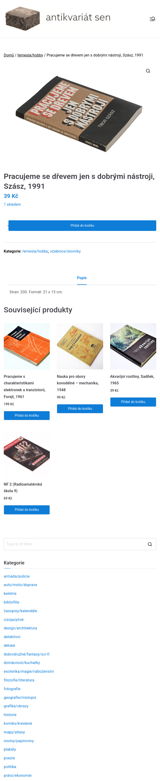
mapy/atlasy (14, 732)
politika (10, 767)
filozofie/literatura (19, 680)
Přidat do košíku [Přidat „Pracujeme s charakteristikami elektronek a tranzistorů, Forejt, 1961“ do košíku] (27, 415)
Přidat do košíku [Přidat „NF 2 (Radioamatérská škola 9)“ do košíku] (27, 509)
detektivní (12, 637)
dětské (9, 645)
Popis (82, 278)
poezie (9, 758)
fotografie (12, 689)
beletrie (10, 593)
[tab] (82, 280)
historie (10, 715)
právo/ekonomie (17, 775)
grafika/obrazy (16, 706)
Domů (9, 55)
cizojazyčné (14, 619)
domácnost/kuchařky (22, 662)
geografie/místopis (20, 697)
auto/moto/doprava (20, 585)
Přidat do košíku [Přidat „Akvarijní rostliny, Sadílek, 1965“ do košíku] (133, 402)
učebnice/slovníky (65, 251)
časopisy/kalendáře (20, 611)
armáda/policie (17, 576)
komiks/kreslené (18, 723)
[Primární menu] (152, 19)
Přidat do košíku (82, 225)
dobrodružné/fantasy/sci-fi (27, 654)
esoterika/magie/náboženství (29, 671)
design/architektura (20, 628)
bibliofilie (11, 602)
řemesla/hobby (30, 55)
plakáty (10, 749)
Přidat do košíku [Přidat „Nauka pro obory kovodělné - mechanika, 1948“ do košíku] (80, 409)
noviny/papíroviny (19, 741)
